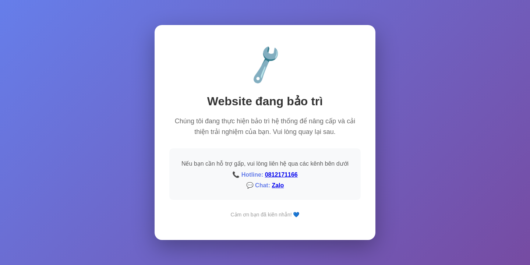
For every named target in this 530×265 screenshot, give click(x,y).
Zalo (278, 185)
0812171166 (281, 175)
